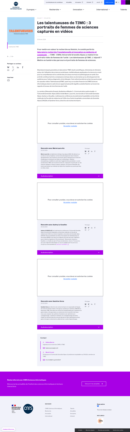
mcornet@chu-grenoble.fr (53, 360)
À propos (30, 10)
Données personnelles (103, 430)
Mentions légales (90, 430)
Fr (116, 2)
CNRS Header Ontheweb (123, 2)
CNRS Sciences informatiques (53, 408)
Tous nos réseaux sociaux (104, 409)
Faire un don (109, 2)
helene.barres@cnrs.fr (52, 348)
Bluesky (98, 406)
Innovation (77, 10)
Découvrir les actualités (92, 384)
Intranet (89, 2)
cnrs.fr (98, 2)
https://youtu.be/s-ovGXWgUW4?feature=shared (88, 153)
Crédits (80, 430)
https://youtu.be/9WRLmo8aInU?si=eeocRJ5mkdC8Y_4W (88, 230)
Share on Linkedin (18, 67)
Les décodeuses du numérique (54, 2)
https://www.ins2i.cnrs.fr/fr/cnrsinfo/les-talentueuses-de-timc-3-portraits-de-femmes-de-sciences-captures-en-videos (13, 70)
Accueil (39, 18)
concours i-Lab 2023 (61, 244)
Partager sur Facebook (23, 67)
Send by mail (8, 70)
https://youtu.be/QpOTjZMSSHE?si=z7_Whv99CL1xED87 (88, 306)
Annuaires (78, 2)
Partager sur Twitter (13, 67)
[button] (8, 429)
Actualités (69, 2)
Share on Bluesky (8, 67)
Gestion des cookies (118, 430)
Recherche (54, 10)
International (102, 10)
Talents (123, 10)
